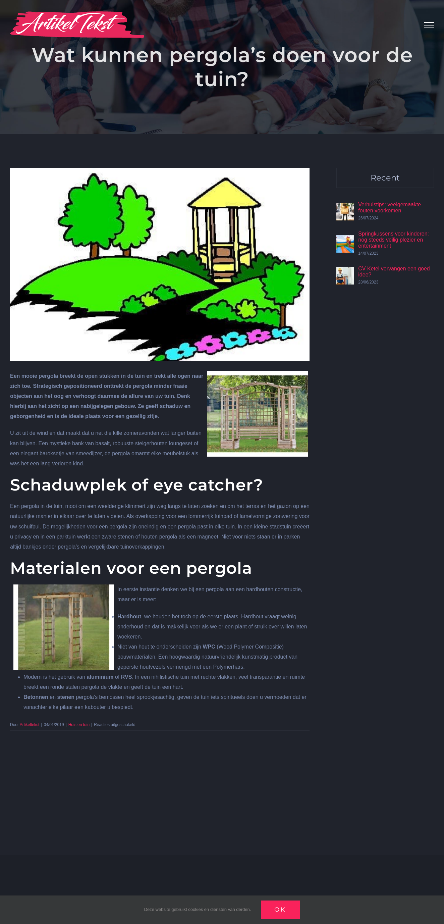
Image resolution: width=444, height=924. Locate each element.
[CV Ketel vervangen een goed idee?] (345, 272)
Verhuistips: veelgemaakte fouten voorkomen (389, 207)
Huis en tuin (79, 724)
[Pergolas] (160, 264)
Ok (280, 909)
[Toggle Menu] (429, 25)
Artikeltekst (30, 724)
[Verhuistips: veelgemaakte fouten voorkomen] (345, 208)
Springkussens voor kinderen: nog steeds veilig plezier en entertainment (393, 240)
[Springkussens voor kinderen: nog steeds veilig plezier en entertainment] (345, 240)
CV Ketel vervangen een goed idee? (394, 271)
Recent (385, 178)
